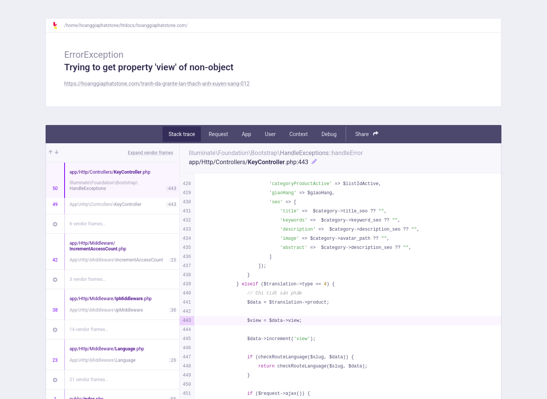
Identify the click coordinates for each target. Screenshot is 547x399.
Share (366, 134)
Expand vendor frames (150, 152)
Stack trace (182, 134)
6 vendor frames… (88, 223)
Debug (329, 134)
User (270, 134)
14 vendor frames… (89, 329)
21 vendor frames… (89, 379)
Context (298, 134)
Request (218, 134)
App (246, 134)
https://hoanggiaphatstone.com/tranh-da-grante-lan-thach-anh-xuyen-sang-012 (157, 84)
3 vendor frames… (88, 279)
